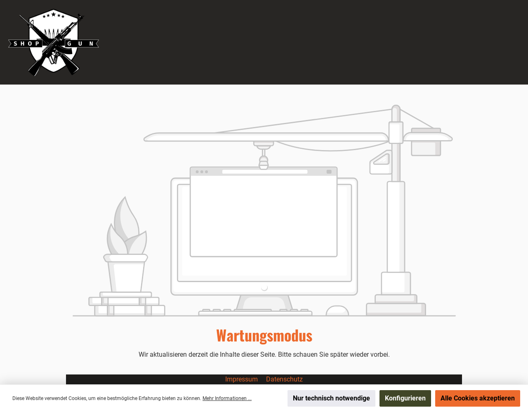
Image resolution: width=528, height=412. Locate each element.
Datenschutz (284, 379)
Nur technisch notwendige (331, 398)
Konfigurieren (405, 398)
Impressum (242, 379)
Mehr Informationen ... (227, 398)
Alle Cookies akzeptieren (478, 398)
